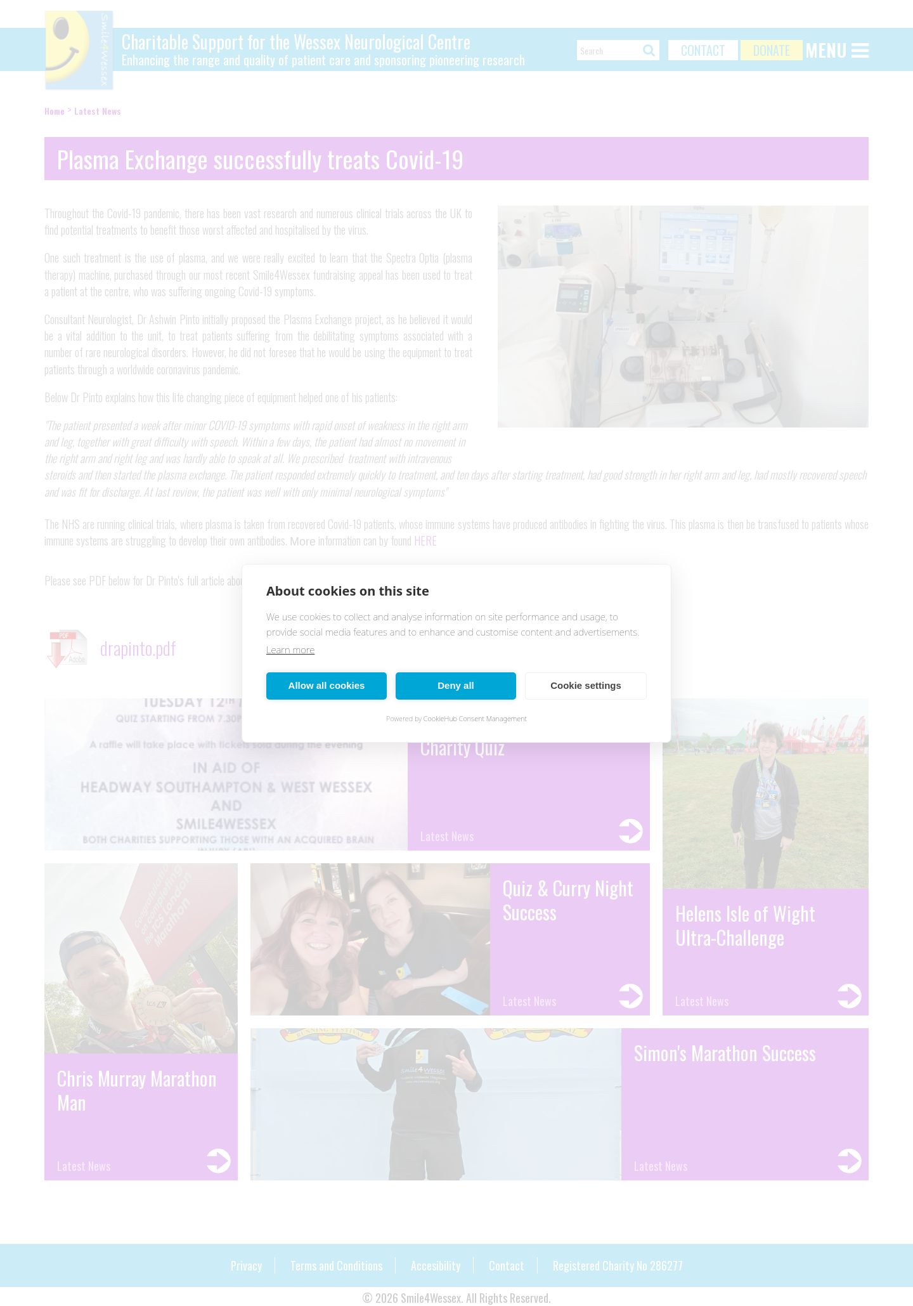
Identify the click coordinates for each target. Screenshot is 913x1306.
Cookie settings (585, 685)
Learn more (290, 649)
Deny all (455, 685)
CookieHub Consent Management (475, 718)
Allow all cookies (326, 685)
